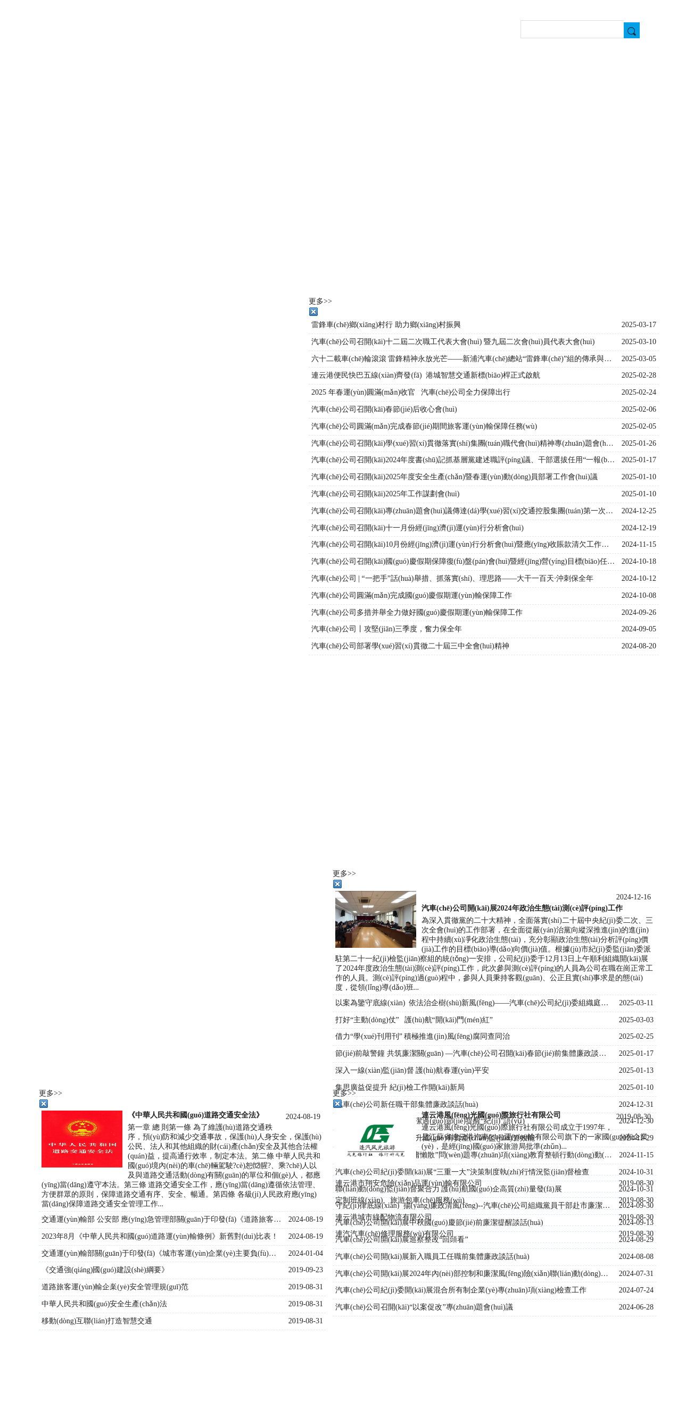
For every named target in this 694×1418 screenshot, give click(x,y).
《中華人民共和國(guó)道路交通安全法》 (195, 1115)
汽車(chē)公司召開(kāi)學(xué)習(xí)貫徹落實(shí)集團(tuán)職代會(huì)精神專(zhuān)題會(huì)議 (463, 443)
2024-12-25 (639, 511)
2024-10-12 (639, 578)
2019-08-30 (633, 1117)
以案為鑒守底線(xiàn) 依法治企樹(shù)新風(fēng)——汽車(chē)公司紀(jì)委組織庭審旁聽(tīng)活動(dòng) (474, 1003)
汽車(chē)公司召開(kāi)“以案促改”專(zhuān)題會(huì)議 (424, 1307)
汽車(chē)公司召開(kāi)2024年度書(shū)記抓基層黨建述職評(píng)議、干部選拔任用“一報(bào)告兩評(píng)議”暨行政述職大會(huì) (463, 460)
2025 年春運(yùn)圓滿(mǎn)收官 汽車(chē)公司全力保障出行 (410, 392)
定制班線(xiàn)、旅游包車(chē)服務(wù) (400, 1200)
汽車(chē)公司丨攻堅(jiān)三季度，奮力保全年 (386, 629)
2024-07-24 (636, 1290)
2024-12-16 (633, 897)
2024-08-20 (639, 646)
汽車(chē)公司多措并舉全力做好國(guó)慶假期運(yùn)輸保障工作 (417, 612)
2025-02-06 (639, 409)
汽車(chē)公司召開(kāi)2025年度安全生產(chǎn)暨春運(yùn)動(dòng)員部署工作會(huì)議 (454, 477)
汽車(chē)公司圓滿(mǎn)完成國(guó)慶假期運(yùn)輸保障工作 (411, 595)
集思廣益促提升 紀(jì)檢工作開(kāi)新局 (400, 1087)
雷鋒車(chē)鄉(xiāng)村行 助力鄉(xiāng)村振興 (386, 325)
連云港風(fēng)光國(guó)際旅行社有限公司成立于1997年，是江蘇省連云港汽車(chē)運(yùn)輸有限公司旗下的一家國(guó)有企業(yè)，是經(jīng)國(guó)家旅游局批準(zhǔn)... (535, 1136)
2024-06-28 (636, 1307)
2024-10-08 (639, 595)
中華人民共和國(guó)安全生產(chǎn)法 (104, 1304)
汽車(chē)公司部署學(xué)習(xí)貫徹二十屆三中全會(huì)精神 (410, 646)
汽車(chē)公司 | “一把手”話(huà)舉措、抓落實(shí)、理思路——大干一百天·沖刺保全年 (452, 578)
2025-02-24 (639, 392)
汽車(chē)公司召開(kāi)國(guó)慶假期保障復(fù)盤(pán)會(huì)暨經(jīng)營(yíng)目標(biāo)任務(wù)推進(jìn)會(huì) (463, 561)
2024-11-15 (639, 544)
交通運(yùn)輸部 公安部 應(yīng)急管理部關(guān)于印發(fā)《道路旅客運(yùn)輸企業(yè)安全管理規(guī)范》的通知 (162, 1219)
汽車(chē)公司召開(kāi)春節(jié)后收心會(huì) (384, 409)
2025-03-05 (639, 359)
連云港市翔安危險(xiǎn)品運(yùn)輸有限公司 (408, 1183)
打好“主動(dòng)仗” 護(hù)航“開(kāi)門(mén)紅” (414, 1020)
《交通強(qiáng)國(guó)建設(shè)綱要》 (105, 1270)
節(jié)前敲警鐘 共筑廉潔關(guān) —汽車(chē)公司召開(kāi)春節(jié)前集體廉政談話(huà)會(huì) (474, 1053)
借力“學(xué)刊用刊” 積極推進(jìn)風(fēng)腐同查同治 (422, 1036)
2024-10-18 (639, 561)
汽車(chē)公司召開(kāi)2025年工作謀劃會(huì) (385, 494)
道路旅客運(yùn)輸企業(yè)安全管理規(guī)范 (115, 1287)
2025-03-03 (636, 1020)
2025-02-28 (639, 375)
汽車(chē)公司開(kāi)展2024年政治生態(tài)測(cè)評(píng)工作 (522, 908)
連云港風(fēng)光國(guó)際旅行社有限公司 (491, 1115)
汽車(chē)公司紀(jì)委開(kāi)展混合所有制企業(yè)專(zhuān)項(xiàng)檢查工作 (460, 1290)
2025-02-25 (636, 1036)
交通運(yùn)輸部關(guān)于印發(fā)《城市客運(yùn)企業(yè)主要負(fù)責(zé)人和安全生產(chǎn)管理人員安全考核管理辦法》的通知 (162, 1253)
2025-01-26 (639, 443)
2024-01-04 (305, 1253)
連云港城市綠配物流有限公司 (383, 1217)
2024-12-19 (639, 528)
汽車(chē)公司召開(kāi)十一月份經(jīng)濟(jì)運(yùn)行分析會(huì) (417, 528)
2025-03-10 (639, 342)
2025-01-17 (636, 1053)
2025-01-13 (636, 1070)
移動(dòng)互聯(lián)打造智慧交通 (97, 1321)
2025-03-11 (636, 1003)
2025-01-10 (636, 1087)
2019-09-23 (305, 1270)
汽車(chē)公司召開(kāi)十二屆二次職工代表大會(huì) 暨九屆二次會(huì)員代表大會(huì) (452, 342)
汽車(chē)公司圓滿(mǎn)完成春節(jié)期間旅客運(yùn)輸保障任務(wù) (424, 426)
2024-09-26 (639, 612)
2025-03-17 (639, 325)
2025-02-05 (639, 426)
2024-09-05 (639, 629)
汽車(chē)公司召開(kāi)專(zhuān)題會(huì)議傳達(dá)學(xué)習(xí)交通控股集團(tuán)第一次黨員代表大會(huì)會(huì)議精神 (463, 511)
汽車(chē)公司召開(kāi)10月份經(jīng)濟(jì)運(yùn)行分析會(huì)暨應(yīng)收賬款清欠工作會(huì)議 (463, 544)
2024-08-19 (303, 1117)
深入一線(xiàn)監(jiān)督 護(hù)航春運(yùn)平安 (412, 1070)
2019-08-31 (305, 1287)
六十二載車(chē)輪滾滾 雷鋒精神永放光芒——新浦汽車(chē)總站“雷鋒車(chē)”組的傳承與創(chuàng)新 (463, 359)
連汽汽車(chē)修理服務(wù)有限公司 (394, 1234)
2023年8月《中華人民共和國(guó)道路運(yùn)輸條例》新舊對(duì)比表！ (160, 1236)
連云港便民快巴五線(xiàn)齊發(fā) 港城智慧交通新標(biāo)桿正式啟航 (425, 375)
